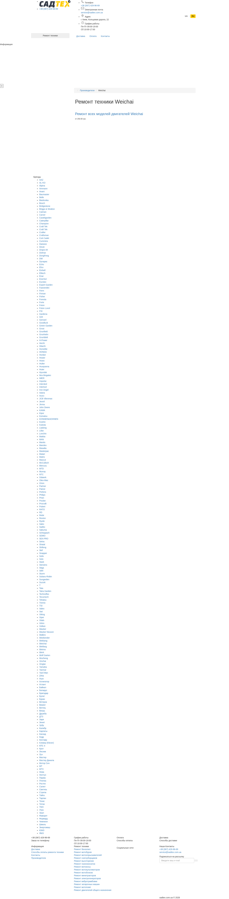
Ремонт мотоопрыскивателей (88, 855)
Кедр (41, 737)
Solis (41, 556)
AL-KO (42, 183)
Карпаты (43, 731)
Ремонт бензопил (82, 849)
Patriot (42, 489)
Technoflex (44, 594)
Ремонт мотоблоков (83, 872)
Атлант (42, 684)
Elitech (42, 273)
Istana (42, 393)
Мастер (42, 757)
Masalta (42, 448)
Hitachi (42, 346)
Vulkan (42, 626)
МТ (40, 766)
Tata (41, 588)
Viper (41, 617)
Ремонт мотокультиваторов (87, 870)
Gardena (43, 314)
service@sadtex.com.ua (92, 12)
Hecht (42, 343)
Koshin (42, 422)
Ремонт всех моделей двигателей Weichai (109, 114)
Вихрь (42, 711)
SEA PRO (43, 538)
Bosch (42, 203)
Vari (41, 611)
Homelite (43, 349)
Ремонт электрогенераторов (87, 878)
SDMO (42, 536)
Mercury (43, 466)
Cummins (43, 241)
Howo (42, 361)
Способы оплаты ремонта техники (47, 852)
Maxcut (42, 460)
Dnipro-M (43, 250)
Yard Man (43, 673)
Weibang (43, 641)
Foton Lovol (44, 308)
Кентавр (43, 740)
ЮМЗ (41, 830)
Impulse (42, 381)
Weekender (44, 638)
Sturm (42, 573)
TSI (40, 606)
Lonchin (42, 433)
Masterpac (44, 451)
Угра (41, 810)
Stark (41, 562)
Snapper (43, 553)
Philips (42, 495)
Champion (44, 223)
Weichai (43, 643)
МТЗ (41, 769)
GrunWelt (43, 337)
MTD (41, 468)
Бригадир (43, 693)
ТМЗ (41, 807)
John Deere (44, 407)
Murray (42, 471)
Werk (41, 652)
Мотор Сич (44, 763)
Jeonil (42, 401)
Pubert (42, 506)
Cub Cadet (44, 238)
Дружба (42, 713)
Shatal (42, 544)
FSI (40, 311)
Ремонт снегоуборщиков (85, 858)
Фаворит (43, 816)
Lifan (41, 431)
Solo (41, 559)
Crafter (42, 232)
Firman (42, 293)
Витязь (42, 708)
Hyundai (43, 372)
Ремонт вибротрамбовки (85, 881)
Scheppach (44, 533)
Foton (42, 305)
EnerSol (43, 279)
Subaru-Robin (45, 576)
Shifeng (42, 547)
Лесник (42, 751)
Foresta (42, 299)
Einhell (42, 270)
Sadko (42, 527)
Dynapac (43, 261)
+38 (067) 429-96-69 (48, 9)
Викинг (42, 705)
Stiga (41, 568)
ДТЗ (41, 716)
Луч (41, 754)
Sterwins (43, 565)
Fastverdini (44, 288)
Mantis (42, 442)
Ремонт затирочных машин (87, 884)
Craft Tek (43, 226)
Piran (41, 498)
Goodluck (43, 323)
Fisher (42, 296)
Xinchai (42, 661)
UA (186, 16)
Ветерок (43, 702)
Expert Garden (46, 285)
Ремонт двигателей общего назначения (92, 890)
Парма (42, 778)
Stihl (41, 571)
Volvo (41, 623)
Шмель (42, 824)
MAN (41, 439)
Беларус (43, 690)
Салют (42, 786)
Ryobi (42, 521)
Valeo (41, 608)
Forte (41, 302)
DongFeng (44, 256)
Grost (41, 328)
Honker (42, 355)
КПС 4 (42, 746)
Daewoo (43, 244)
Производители (38, 858)
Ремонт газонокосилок (84, 864)
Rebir (41, 515)
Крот (41, 748)
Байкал (42, 687)
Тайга (42, 795)
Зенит (42, 722)
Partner (42, 486)
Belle (41, 197)
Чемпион (43, 821)
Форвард (43, 818)
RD (40, 512)
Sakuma (43, 530)
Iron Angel (43, 390)
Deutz (42, 247)
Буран (42, 699)
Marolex (43, 445)
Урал (41, 813)
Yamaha (43, 667)
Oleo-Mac (43, 480)
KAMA (42, 410)
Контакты (105, 36)
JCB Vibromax (45, 398)
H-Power (43, 340)
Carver (42, 215)
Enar (41, 276)
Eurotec (42, 282)
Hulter (42, 363)
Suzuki (42, 582)
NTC (41, 474)
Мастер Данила (46, 760)
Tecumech (44, 597)
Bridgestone (44, 206)
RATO (42, 509)
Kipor (41, 413)
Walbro (42, 635)
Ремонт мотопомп (82, 887)
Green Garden (45, 326)
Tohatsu (42, 600)
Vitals (41, 620)
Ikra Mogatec (45, 375)
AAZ (41, 180)
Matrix (42, 457)
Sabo (41, 524)
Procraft (42, 503)
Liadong (43, 428)
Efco (41, 267)
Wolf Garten (44, 655)
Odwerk (42, 477)
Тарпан (42, 798)
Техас (42, 801)
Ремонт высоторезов (84, 861)
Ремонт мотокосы (82, 867)
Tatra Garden (45, 591)
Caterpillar (44, 220)
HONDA (43, 352)
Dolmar (42, 253)
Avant (42, 191)
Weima (42, 649)
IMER (41, 378)
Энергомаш (44, 827)
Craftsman (44, 235)
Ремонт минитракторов (85, 875)
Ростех (42, 783)
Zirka (41, 676)
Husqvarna (44, 366)
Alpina (42, 185)
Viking (42, 614)
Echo (41, 264)
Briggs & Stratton (47, 209)
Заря (41, 719)
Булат (42, 696)
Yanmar (42, 670)
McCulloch (44, 463)
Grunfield (43, 331)
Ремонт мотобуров (83, 852)
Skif (41, 550)
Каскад (42, 734)
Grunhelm (43, 334)
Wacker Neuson (46, 632)
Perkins (42, 492)
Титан (42, 804)
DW (41, 258)
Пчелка (42, 781)
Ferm (41, 291)
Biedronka (43, 200)
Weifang (43, 646)
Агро (41, 678)
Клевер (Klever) (46, 743)
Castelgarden (45, 218)
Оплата (93, 36)
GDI (41, 317)
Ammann (43, 188)
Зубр (41, 725)
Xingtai (42, 664)
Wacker (42, 629)
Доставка (80, 36)
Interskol (43, 384)
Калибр (42, 728)
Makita (42, 436)
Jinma (42, 404)
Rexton (42, 518)
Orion (41, 483)
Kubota (42, 425)
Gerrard (42, 320)
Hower (42, 358)
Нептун (42, 775)
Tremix (42, 603)
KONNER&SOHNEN (48, 419)
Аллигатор (44, 681)
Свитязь (43, 789)
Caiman (42, 212)
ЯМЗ (41, 833)
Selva (41, 541)
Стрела (42, 792)
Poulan (42, 501)
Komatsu (43, 416)
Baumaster (44, 194)
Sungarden (44, 579)
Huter (41, 369)
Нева (41, 772)
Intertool (43, 387)
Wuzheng (43, 658)
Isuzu (41, 396)
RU (193, 16)
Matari (42, 454)
